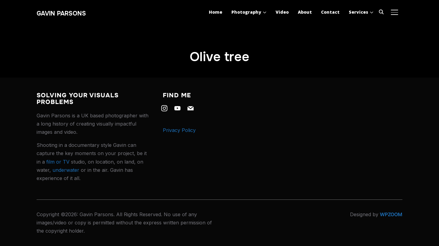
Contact (330, 12)
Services (358, 12)
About (305, 12)
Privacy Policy (179, 130)
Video (282, 12)
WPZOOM (391, 214)
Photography (246, 12)
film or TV (58, 162)
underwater (65, 170)
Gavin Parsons (61, 13)
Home (215, 12)
